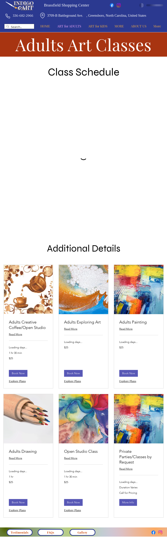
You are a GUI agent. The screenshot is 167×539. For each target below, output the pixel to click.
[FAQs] (51, 532)
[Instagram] (118, 5)
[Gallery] (82, 532)
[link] (28, 324)
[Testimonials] (20, 532)
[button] (18, 373)
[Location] (42, 15)
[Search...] (19, 27)
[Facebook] (112, 5)
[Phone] (7, 16)
